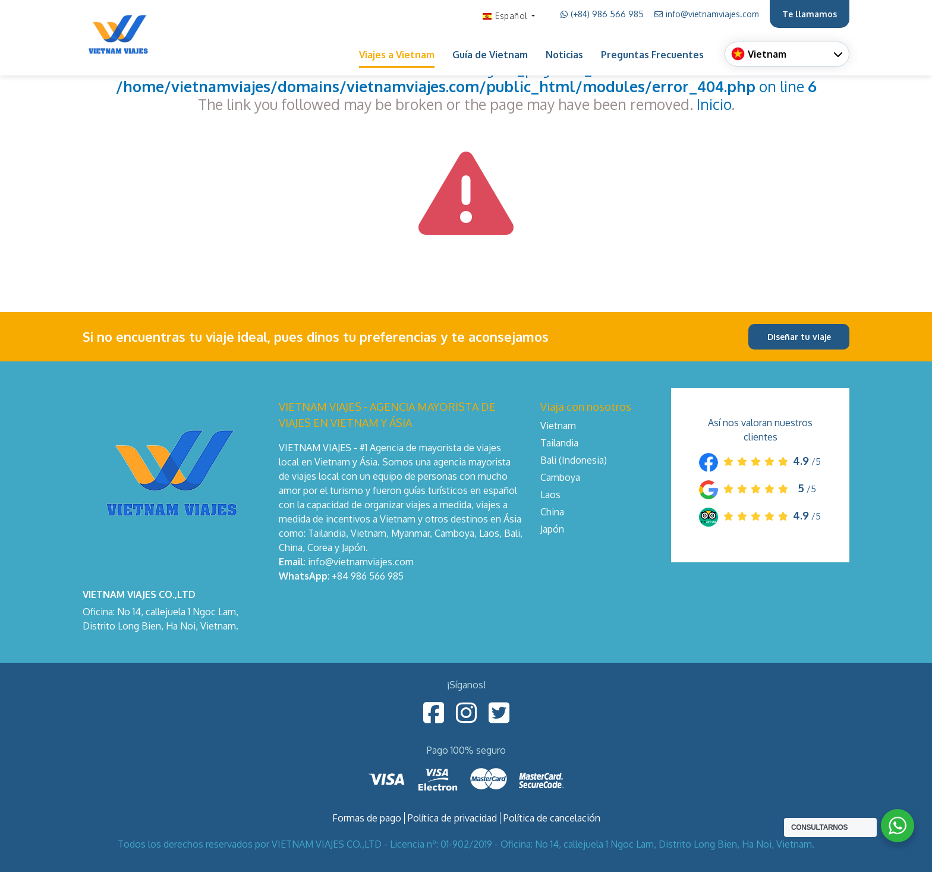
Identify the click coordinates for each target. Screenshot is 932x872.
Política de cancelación (551, 818)
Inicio (714, 104)
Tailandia (559, 443)
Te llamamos (809, 14)
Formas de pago (366, 818)
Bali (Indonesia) (573, 460)
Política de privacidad (452, 818)
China (552, 512)
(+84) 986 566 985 (602, 14)
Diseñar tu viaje (799, 337)
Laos (550, 494)
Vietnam (558, 426)
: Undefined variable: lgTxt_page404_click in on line (466, 77)
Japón (552, 529)
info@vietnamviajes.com (706, 14)
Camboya (560, 477)
